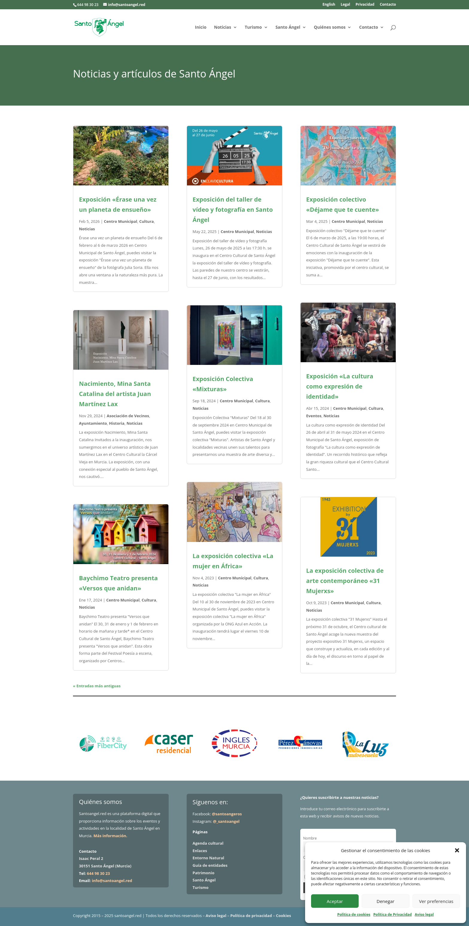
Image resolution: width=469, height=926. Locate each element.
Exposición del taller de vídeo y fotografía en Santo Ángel (233, 209)
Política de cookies (353, 914)
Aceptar (335, 901)
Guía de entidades (210, 865)
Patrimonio (203, 872)
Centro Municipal (120, 221)
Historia (116, 423)
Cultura (146, 221)
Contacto (388, 5)
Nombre (310, 838)
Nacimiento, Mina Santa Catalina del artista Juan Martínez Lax (115, 394)
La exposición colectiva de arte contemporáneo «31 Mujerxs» (345, 580)
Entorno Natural (208, 857)
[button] (457, 850)
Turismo (253, 27)
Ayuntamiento (93, 423)
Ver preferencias (436, 901)
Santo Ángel (287, 27)
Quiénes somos (329, 27)
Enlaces (200, 850)
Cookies (283, 915)
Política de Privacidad (392, 914)
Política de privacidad (251, 915)
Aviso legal (424, 914)
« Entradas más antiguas (97, 686)
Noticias (222, 27)
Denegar (386, 901)
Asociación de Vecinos (128, 415)
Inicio (200, 27)
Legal (345, 5)
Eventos (314, 415)
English (328, 5)
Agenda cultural (208, 843)
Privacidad (365, 5)
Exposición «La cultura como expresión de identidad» (339, 386)
